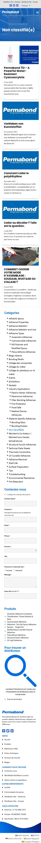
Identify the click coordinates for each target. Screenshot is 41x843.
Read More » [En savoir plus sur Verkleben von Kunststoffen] (7, 147)
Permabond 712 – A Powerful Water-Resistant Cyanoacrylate (17, 72)
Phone (7, 536)
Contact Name (10, 498)
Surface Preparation (19, 466)
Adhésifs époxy (16, 318)
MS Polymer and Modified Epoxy (19, 346)
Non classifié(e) (16, 429)
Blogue (7, 762)
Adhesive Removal (18, 459)
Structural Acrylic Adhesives (22, 444)
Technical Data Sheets (19, 448)
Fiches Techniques (11, 753)
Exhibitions (14, 381)
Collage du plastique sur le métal (22, 372)
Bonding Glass (18, 422)
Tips (11, 470)
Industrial (18, 570)
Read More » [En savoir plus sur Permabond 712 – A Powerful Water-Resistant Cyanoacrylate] (7, 98)
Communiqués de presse (14, 792)
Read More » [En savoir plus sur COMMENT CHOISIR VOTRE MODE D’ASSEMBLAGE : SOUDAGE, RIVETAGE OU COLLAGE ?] (7, 305)
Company (8, 509)
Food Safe (16, 407)
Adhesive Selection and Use (22, 329)
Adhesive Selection (18, 325)
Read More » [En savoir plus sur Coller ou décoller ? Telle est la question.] (7, 243)
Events (12, 377)
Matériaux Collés (11, 748)
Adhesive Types (16, 333)
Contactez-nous (10, 771)
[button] (26, 5)
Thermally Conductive (19, 452)
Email (6, 525)
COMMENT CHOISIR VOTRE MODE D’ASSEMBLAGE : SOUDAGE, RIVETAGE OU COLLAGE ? (20, 275)
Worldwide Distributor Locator (16, 775)
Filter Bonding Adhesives (23, 400)
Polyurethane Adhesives (23, 351)
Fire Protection (18, 403)
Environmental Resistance (21, 478)
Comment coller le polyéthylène (16, 174)
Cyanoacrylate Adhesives (23, 340)
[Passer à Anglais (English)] (22, 835)
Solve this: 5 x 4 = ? (11, 591)
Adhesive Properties (19, 322)
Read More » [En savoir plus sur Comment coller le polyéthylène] (7, 197)
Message (8, 574)
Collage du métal (17, 366)
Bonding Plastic (16, 359)
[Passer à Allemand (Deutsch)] (13, 838)
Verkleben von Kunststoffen (13, 125)
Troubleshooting (17, 474)
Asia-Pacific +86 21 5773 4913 (16, 818)
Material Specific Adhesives (22, 418)
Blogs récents (15, 355)
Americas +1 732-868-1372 (15, 809)
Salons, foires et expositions (15, 780)
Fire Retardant (16, 481)
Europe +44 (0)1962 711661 (15, 814)
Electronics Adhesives (22, 396)
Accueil (7, 739)
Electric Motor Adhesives (23, 392)
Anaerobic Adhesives (21, 337)
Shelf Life (13, 463)
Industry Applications (19, 388)
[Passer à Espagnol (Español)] (31, 838)
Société (7, 787)
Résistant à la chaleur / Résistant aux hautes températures (20, 437)
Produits (7, 744)
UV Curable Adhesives (20, 455)
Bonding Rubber (19, 426)
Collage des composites (20, 363)
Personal (8, 570)
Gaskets (12, 385)
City (5, 556)
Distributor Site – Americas (12, 2)
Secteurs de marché (12, 757)
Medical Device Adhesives (18, 413)
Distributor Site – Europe (30, 2)
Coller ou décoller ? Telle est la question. (20, 224)
